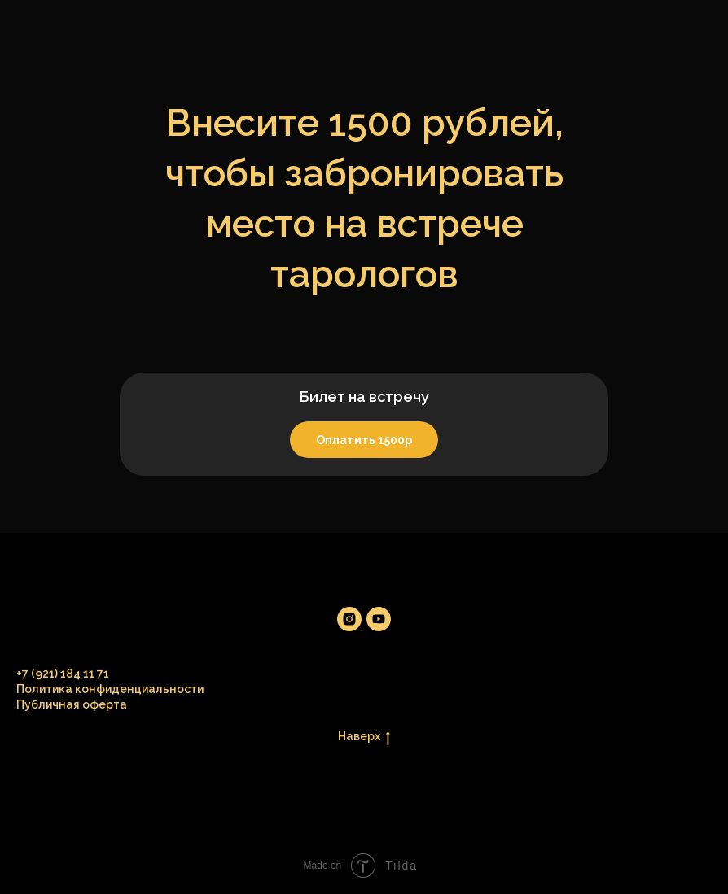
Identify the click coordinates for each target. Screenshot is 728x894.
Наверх (364, 736)
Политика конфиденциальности (110, 689)
